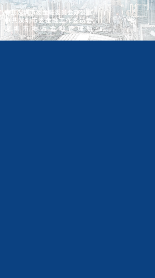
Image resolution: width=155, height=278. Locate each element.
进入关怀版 (124, 17)
